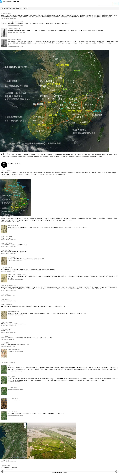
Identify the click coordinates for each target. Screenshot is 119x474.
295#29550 (10, 389)
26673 (15, 461)
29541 (15, 246)
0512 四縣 (8, 1)
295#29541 (3, 246)
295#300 (3, 175)
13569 (21, 415)
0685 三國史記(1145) (7, 322)
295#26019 (10, 228)
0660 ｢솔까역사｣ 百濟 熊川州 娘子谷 (17, 274)
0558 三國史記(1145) (7, 243)
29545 (15, 332)
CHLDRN (11, 18)
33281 (21, 400)
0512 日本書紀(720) (6, 171)
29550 (21, 389)
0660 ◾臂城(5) (5, 299)
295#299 (3, 339)
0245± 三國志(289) (6, 13)
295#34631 (3, 290)
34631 (15, 290)
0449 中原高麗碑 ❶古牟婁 (14, 39)
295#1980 (3, 346)
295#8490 (3, 221)
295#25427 (3, 325)
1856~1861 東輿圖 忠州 (14, 349)
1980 (14, 346)
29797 (21, 370)
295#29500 (10, 381)
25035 (15, 18)
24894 (21, 46)
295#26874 (3, 362)
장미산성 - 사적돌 (12, 412)
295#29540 (3, 239)
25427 (15, 325)
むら (3, 360)
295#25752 (10, 260)
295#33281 (10, 400)
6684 (14, 271)
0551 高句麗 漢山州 (13, 225)
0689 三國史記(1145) (7, 329)
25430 (21, 279)
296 (17, 158)
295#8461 (10, 32)
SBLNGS (7, 18)
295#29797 (10, 370)
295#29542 (3, 253)
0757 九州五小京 (6, 336)
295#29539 (3, 301)
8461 (24, 32)
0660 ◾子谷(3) (5, 294)
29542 (15, 253)
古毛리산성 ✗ (11, 376)
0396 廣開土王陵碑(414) (14, 28)
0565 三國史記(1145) (7, 250)
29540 (15, 239)
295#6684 (3, 271)
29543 (21, 314)
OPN (21, 381)
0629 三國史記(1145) (13, 257)
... (8, 162)
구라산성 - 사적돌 (12, 387)
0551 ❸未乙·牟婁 (6, 216)
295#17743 (10, 351)
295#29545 (3, 332)
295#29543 (10, 314)
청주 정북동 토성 (6, 460)
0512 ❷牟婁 (5, 153)
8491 (14, 295)
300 (17, 175)
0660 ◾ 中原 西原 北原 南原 (9, 285)
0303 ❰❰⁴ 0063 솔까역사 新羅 (15, 22)
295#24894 (10, 46)
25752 (21, 260)
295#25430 (10, 279)
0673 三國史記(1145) (13, 311)
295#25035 (3, 18)
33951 (21, 25)
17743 (21, 351)
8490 (18, 221)
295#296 (3, 158)
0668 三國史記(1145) (7, 304)
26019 (21, 228)
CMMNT (21, 32)
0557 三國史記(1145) (7, 236)
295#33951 (10, 25)
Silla (4, 1)
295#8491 (3, 295)
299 (13, 339)
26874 (15, 362)
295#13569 (10, 415)
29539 (15, 301)
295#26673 (3, 461)
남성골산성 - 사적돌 (13, 398)
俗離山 (10, 365)
